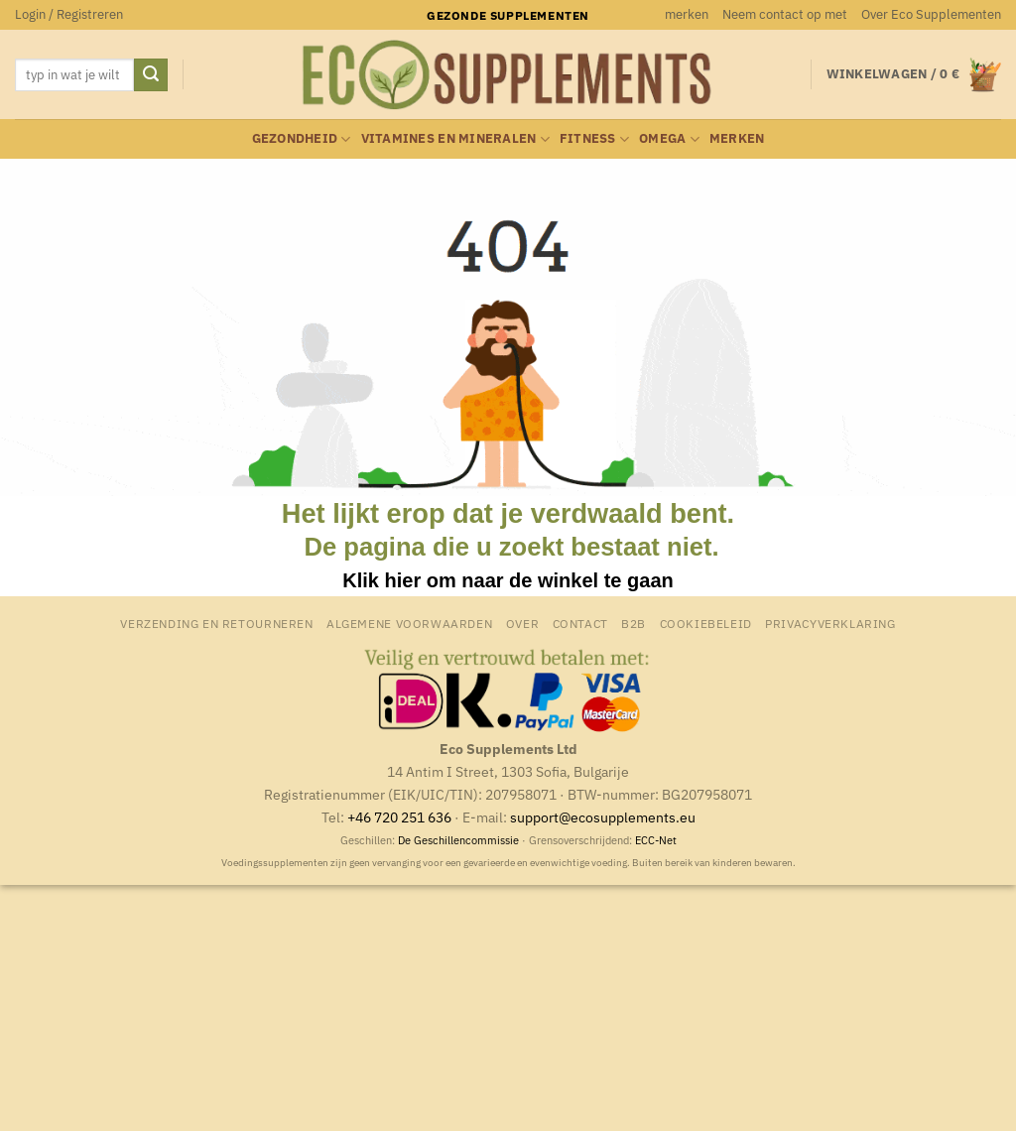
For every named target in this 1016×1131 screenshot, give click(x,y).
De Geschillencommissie (458, 840)
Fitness (594, 139)
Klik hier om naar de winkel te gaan (507, 580)
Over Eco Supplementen (931, 14)
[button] (69, 15)
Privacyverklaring (830, 623)
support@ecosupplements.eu (603, 817)
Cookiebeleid (706, 623)
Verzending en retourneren (216, 623)
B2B (633, 623)
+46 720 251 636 (399, 817)
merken (686, 14)
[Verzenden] (151, 75)
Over (522, 623)
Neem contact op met (784, 14)
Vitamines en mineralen (455, 139)
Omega (669, 139)
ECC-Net (656, 840)
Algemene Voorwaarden (409, 623)
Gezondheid (301, 139)
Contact (580, 623)
